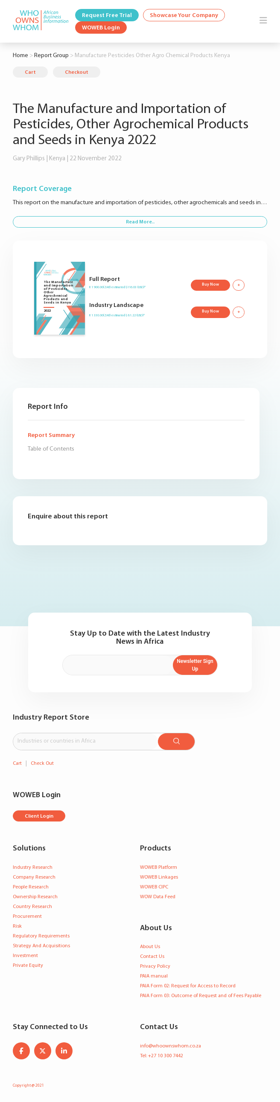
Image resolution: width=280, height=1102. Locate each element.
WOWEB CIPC (154, 887)
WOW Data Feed (157, 897)
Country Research (32, 906)
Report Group (51, 55)
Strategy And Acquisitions (41, 946)
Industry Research (32, 867)
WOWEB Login (101, 28)
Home (20, 55)
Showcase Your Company (184, 15)
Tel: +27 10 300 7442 (161, 1056)
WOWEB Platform (158, 867)
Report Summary (51, 435)
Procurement (27, 916)
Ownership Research (35, 897)
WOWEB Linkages (159, 877)
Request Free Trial (107, 15)
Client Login (39, 816)
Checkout (76, 72)
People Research (31, 887)
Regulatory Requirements (41, 936)
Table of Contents (51, 449)
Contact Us (152, 956)
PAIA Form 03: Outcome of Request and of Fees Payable (200, 995)
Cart (30, 72)
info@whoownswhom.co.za (170, 1046)
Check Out (42, 763)
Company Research (34, 877)
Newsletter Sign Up (195, 665)
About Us (150, 946)
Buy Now (210, 284)
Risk (17, 926)
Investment (25, 955)
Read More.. (140, 222)
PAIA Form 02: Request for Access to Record (188, 986)
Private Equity (28, 965)
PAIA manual (154, 976)
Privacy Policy (155, 966)
